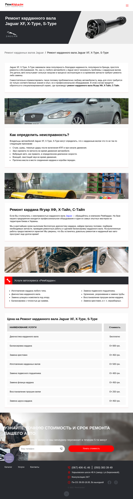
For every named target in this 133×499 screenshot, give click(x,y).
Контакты (34, 467)
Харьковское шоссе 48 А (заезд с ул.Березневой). (96, 472)
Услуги (21, 467)
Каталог (8, 467)
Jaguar (69, 216)
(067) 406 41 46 (81, 467)
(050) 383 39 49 (103, 467)
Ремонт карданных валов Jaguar (24, 52)
